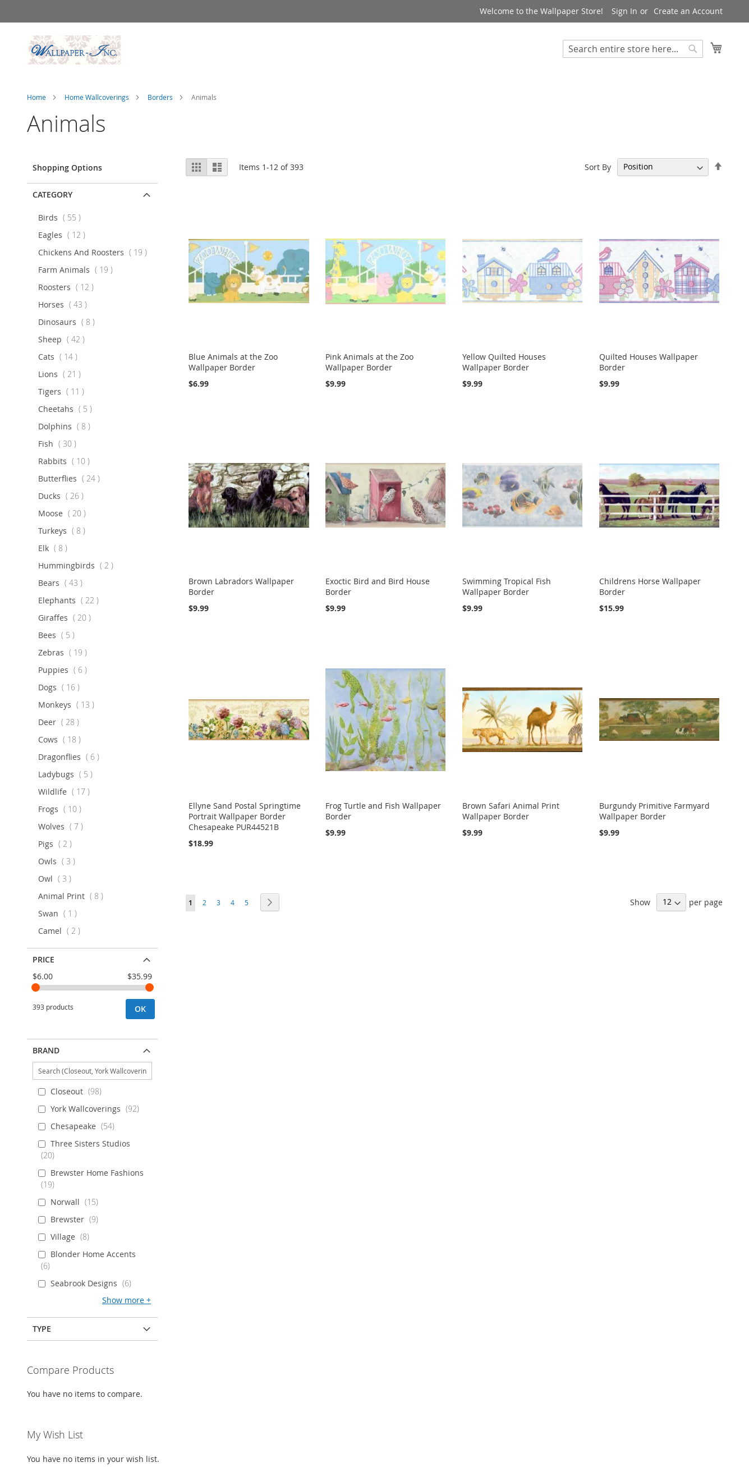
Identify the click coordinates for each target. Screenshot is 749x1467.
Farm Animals (79, 269)
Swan (61, 913)
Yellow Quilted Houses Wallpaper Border (504, 362)
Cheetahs (68, 409)
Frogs (63, 809)
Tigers (64, 391)
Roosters (69, 287)
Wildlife (67, 791)
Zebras (66, 652)
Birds (63, 217)
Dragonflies (72, 756)
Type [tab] (42, 1328)
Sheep (64, 339)
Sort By (598, 166)
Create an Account (688, 11)
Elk (56, 548)
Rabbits (67, 461)
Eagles (65, 235)
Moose (65, 513)
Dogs (62, 687)
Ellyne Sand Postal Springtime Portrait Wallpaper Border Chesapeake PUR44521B (245, 816)
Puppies (66, 669)
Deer (62, 722)
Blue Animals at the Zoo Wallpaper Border (233, 362)
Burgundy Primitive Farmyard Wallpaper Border (654, 811)
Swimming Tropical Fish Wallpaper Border (506, 586)
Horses (66, 304)
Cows (63, 739)
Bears (63, 582)
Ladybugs (68, 774)
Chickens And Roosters (96, 252)
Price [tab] (43, 959)
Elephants (71, 600)
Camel (62, 930)
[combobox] (633, 49)
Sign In (624, 11)
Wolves (64, 826)
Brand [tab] (46, 1050)
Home (36, 97)
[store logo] (74, 50)
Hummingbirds (79, 565)
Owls (60, 861)
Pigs (58, 843)
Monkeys (69, 704)
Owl (58, 878)
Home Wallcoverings (97, 97)
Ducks (64, 495)
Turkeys (65, 530)
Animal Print (74, 896)
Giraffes (68, 617)
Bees (59, 635)
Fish (60, 443)
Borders (160, 97)
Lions (63, 374)
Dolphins (67, 426)
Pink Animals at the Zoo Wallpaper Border (369, 362)
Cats (61, 356)
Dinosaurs (70, 322)
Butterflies (72, 478)
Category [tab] (52, 194)
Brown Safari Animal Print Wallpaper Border (510, 811)
